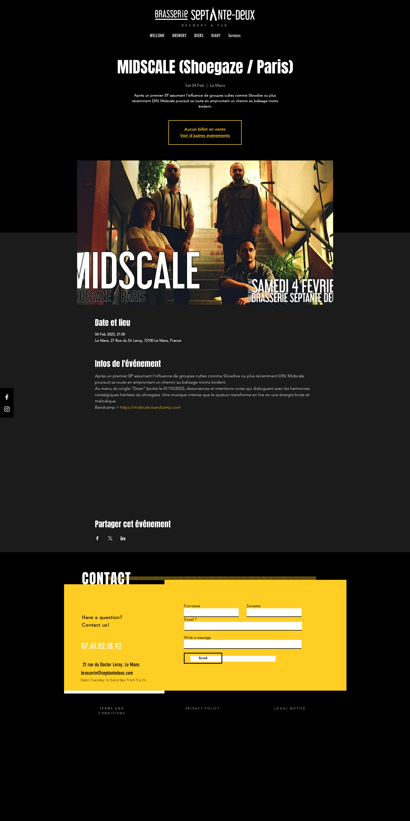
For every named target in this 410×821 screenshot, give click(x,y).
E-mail (189, 619)
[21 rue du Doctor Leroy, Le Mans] (111, 664)
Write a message (197, 637)
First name (192, 606)
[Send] (203, 658)
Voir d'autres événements (205, 135)
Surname (253, 606)
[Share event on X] (110, 538)
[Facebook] (6, 397)
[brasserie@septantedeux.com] (108, 673)
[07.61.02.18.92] (101, 646)
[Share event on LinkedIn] (123, 538)
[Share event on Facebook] (97, 538)
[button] (179, 35)
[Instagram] (6, 409)
